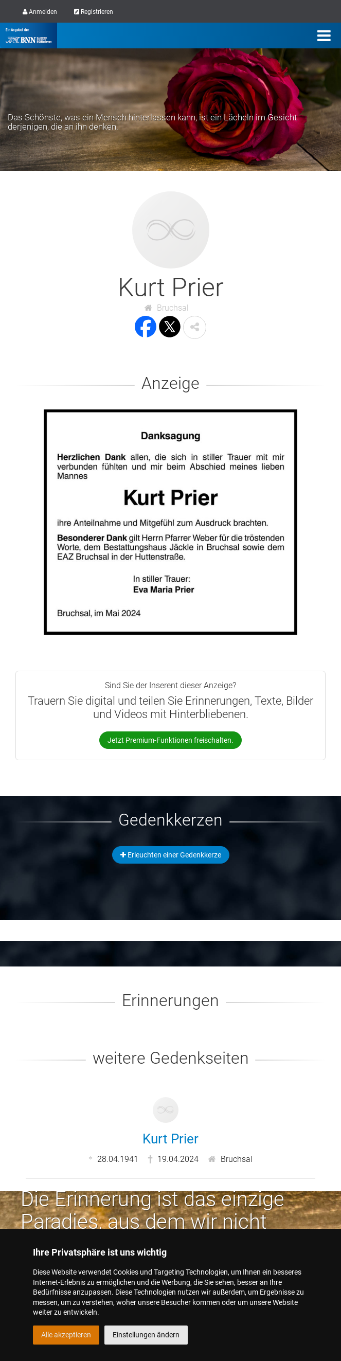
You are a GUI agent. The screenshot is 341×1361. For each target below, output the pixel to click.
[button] (194, 327)
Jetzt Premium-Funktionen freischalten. (170, 740)
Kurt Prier (170, 1139)
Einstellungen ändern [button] (146, 1335)
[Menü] (324, 35)
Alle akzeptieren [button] (66, 1335)
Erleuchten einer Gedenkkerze (170, 855)
